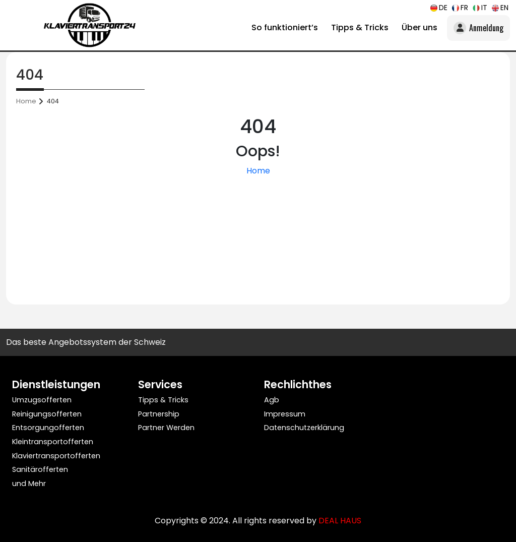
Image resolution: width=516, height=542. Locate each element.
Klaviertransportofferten (56, 456)
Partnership (158, 414)
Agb (271, 400)
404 (53, 101)
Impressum (284, 414)
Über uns (419, 27)
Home (26, 101)
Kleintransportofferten (52, 442)
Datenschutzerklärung (304, 428)
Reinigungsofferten (47, 414)
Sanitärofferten (40, 469)
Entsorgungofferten (48, 428)
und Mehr (29, 483)
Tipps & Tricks (360, 27)
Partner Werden (166, 428)
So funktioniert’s (284, 27)
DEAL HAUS (339, 520)
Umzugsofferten (42, 400)
